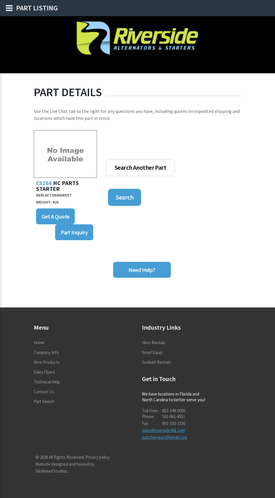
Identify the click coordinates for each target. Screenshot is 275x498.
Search (124, 197)
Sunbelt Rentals (156, 362)
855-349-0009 (173, 410)
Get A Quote (56, 216)
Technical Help (47, 382)
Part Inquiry (74, 232)
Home (39, 342)
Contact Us (44, 391)
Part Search (44, 401)
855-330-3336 (173, 423)
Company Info (46, 352)
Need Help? (141, 269)
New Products (47, 362)
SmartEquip (152, 352)
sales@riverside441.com (163, 430)
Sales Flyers (44, 372)
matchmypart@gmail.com (164, 437)
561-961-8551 (173, 416)
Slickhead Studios (51, 471)
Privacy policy (97, 457)
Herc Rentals (153, 342)
